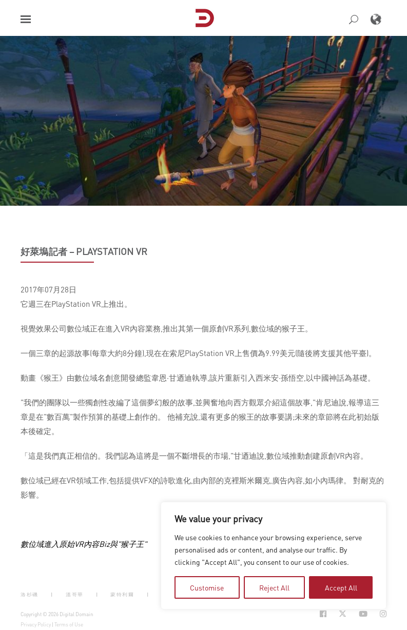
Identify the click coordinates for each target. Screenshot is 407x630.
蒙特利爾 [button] (122, 594)
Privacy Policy (36, 624)
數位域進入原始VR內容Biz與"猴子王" (84, 544)
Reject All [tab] (274, 587)
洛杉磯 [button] (29, 594)
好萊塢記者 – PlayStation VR (84, 251)
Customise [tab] (207, 587)
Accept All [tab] (341, 587)
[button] (26, 19)
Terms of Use (68, 624)
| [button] (52, 594)
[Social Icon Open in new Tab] (323, 613)
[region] (273, 555)
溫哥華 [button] (75, 594)
